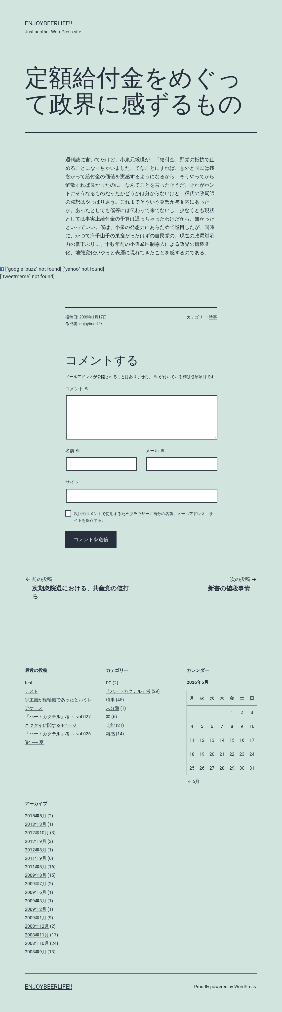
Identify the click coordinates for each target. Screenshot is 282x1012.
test (29, 682)
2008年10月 (37, 943)
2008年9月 (35, 951)
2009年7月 (35, 883)
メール (155, 450)
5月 (193, 781)
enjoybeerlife (90, 324)
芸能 (110, 725)
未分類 (112, 708)
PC (109, 682)
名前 (72, 450)
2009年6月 (35, 892)
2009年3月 (35, 900)
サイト (72, 482)
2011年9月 (35, 858)
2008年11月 (37, 934)
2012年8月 (35, 849)
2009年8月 (35, 875)
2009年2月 (35, 909)
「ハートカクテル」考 (128, 691)
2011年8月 (35, 866)
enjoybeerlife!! (48, 23)
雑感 (110, 733)
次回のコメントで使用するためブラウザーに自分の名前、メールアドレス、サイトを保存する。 (143, 517)
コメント (77, 388)
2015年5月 (35, 815)
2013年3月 (35, 824)
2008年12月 (37, 926)
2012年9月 (35, 841)
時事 (213, 317)
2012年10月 (37, 832)
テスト (31, 691)
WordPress (245, 986)
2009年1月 (35, 917)
